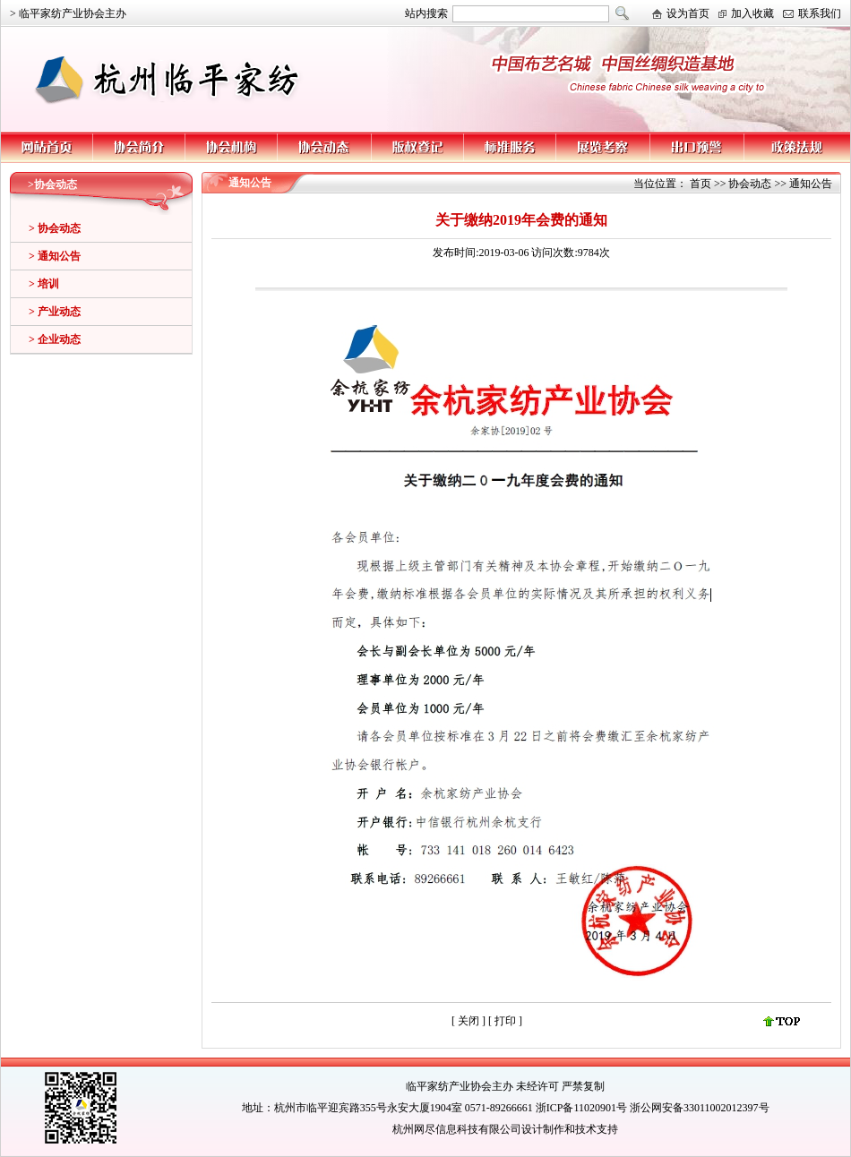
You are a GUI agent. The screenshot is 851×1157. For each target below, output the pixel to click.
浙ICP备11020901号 (581, 1107)
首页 (700, 183)
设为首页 (687, 13)
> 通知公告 (55, 256)
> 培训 (44, 284)
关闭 (468, 1021)
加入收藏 (752, 13)
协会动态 (749, 183)
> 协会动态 (55, 228)
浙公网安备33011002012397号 (699, 1107)
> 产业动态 (55, 311)
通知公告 (810, 183)
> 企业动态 (55, 339)
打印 (506, 1021)
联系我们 (819, 13)
